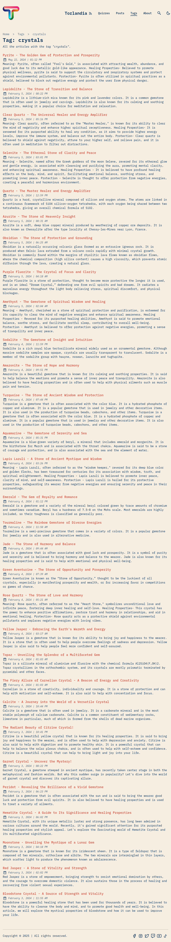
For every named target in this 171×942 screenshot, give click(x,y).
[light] (168, 13)
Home (6, 34)
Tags (134, 13)
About (147, 13)
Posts (120, 13)
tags (21, 34)
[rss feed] (90, 13)
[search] (159, 13)
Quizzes (104, 13)
